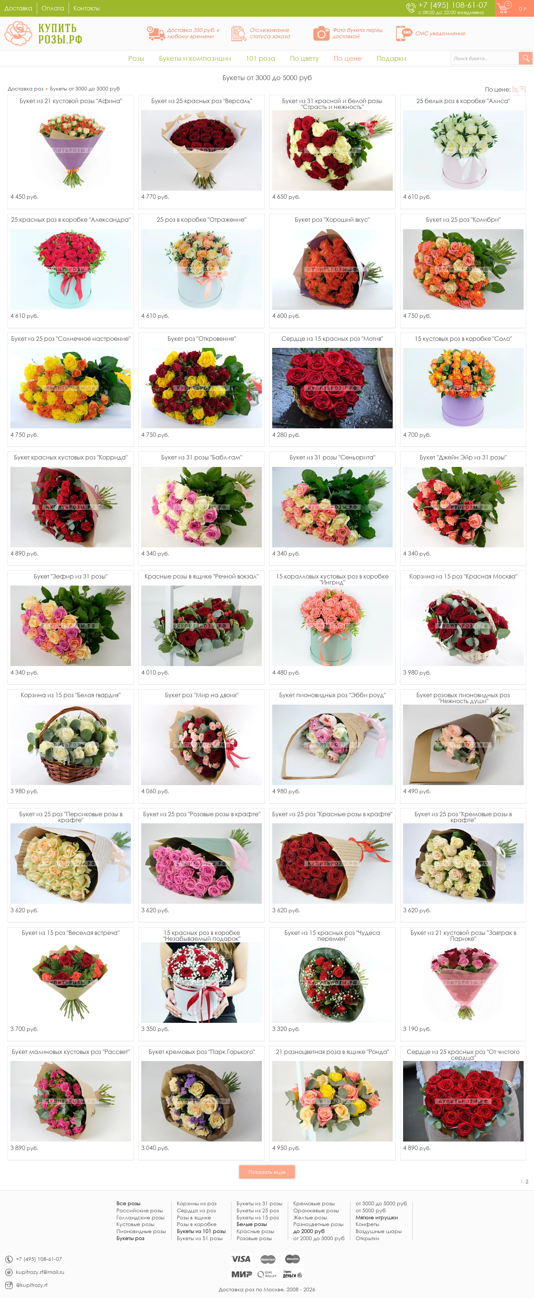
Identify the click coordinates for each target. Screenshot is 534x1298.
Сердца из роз (196, 1211)
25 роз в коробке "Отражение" (201, 220)
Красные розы (255, 1231)
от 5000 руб (371, 1211)
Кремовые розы (313, 1203)
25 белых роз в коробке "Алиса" (463, 101)
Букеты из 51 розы (199, 1238)
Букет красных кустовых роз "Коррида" (71, 457)
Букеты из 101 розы (201, 1231)
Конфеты (367, 1224)
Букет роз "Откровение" (202, 339)
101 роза (260, 58)
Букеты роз (130, 1238)
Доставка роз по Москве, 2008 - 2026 (267, 1289)
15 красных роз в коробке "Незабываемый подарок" (201, 936)
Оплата (53, 8)
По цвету (304, 58)
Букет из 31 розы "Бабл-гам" (201, 457)
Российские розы (139, 1211)
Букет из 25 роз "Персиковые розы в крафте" (70, 817)
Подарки (391, 58)
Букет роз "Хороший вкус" (332, 220)
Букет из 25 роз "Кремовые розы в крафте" (463, 817)
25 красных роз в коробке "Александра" (71, 220)
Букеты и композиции (195, 58)
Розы (136, 58)
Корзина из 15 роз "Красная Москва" (463, 576)
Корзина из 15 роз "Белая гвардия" (71, 695)
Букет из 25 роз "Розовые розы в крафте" (201, 814)
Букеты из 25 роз (258, 1211)
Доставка (18, 8)
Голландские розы (140, 1218)
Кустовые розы (135, 1224)
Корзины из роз (197, 1203)
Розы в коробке (197, 1224)
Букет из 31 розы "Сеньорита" (332, 457)
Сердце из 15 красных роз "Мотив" (332, 339)
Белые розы (252, 1224)
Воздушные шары (379, 1231)
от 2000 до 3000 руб (319, 1238)
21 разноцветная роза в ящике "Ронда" (332, 1052)
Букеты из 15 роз (258, 1218)
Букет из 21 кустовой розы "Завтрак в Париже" (463, 936)
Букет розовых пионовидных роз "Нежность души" (463, 698)
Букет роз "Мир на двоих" (201, 695)
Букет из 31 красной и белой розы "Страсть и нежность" (332, 104)
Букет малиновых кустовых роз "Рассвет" (71, 1052)
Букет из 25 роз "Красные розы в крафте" (332, 814)
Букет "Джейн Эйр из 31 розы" (463, 457)
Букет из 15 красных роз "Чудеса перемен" (332, 936)
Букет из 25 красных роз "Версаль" (201, 101)
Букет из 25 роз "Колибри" (463, 220)
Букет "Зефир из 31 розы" (71, 576)
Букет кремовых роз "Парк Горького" (202, 1052)
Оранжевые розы (316, 1211)
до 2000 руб (308, 1231)
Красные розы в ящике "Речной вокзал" (201, 576)
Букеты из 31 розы (259, 1203)
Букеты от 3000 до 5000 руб (85, 88)
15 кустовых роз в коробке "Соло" (463, 339)
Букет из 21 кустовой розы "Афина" (71, 101)
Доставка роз (25, 88)
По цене (348, 58)
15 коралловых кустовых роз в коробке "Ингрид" (332, 579)
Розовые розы (254, 1238)
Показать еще (267, 1171)
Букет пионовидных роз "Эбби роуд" (332, 695)
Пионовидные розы (141, 1231)
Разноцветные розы (318, 1224)
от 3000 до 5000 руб (381, 1203)
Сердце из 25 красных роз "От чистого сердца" (463, 1055)
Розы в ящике (194, 1218)
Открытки (367, 1238)
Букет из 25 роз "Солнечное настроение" (71, 339)
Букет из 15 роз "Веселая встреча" (70, 933)
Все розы (128, 1203)
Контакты (86, 8)
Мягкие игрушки (377, 1218)
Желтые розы (310, 1218)
